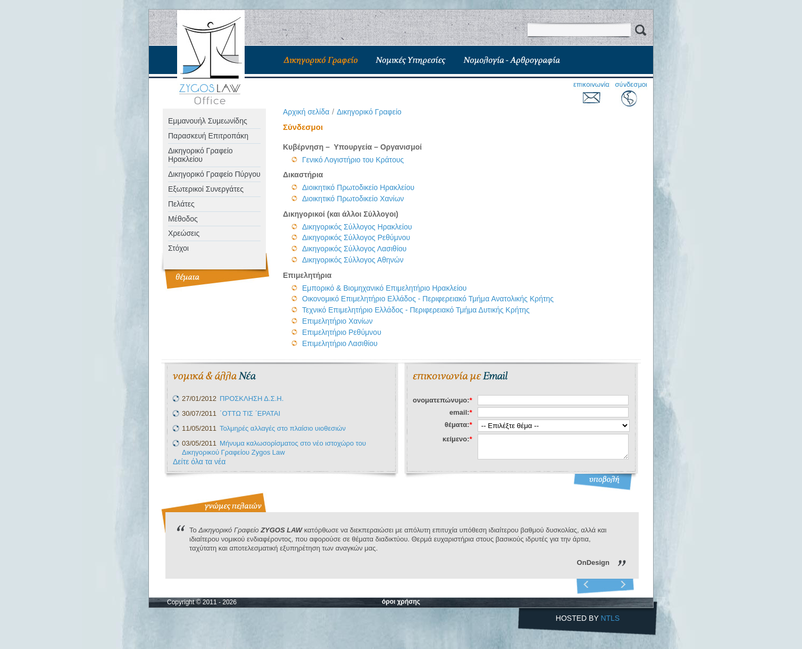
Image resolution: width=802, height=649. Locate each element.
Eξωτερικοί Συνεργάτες (206, 189)
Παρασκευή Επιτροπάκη (208, 136)
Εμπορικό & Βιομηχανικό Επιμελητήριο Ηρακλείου (385, 288)
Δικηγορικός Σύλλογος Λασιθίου (354, 248)
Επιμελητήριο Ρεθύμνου (341, 332)
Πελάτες (181, 204)
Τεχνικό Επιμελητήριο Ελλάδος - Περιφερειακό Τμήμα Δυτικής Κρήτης (416, 310)
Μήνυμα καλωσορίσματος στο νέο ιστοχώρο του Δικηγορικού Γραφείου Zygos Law (274, 447)
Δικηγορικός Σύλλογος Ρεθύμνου (356, 237)
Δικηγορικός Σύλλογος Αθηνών (353, 260)
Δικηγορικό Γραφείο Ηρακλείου (200, 155)
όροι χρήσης (401, 601)
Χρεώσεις (183, 233)
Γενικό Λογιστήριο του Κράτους (353, 159)
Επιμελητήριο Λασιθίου (340, 343)
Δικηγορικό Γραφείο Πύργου (214, 174)
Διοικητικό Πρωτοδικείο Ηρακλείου (358, 187)
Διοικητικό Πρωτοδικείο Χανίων (353, 198)
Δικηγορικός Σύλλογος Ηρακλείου (357, 227)
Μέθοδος (183, 219)
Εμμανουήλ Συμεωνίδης (207, 121)
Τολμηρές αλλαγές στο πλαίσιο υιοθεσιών (283, 428)
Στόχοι (178, 248)
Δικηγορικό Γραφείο (369, 112)
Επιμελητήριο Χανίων (337, 321)
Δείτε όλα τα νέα (199, 461)
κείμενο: (457, 439)
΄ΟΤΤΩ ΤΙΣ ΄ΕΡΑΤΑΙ (250, 413)
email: (460, 412)
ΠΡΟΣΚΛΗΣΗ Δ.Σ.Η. (251, 398)
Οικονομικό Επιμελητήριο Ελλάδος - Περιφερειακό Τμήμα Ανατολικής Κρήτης (428, 298)
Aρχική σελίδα (306, 112)
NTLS (610, 618)
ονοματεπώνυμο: (442, 400)
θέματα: (458, 425)
